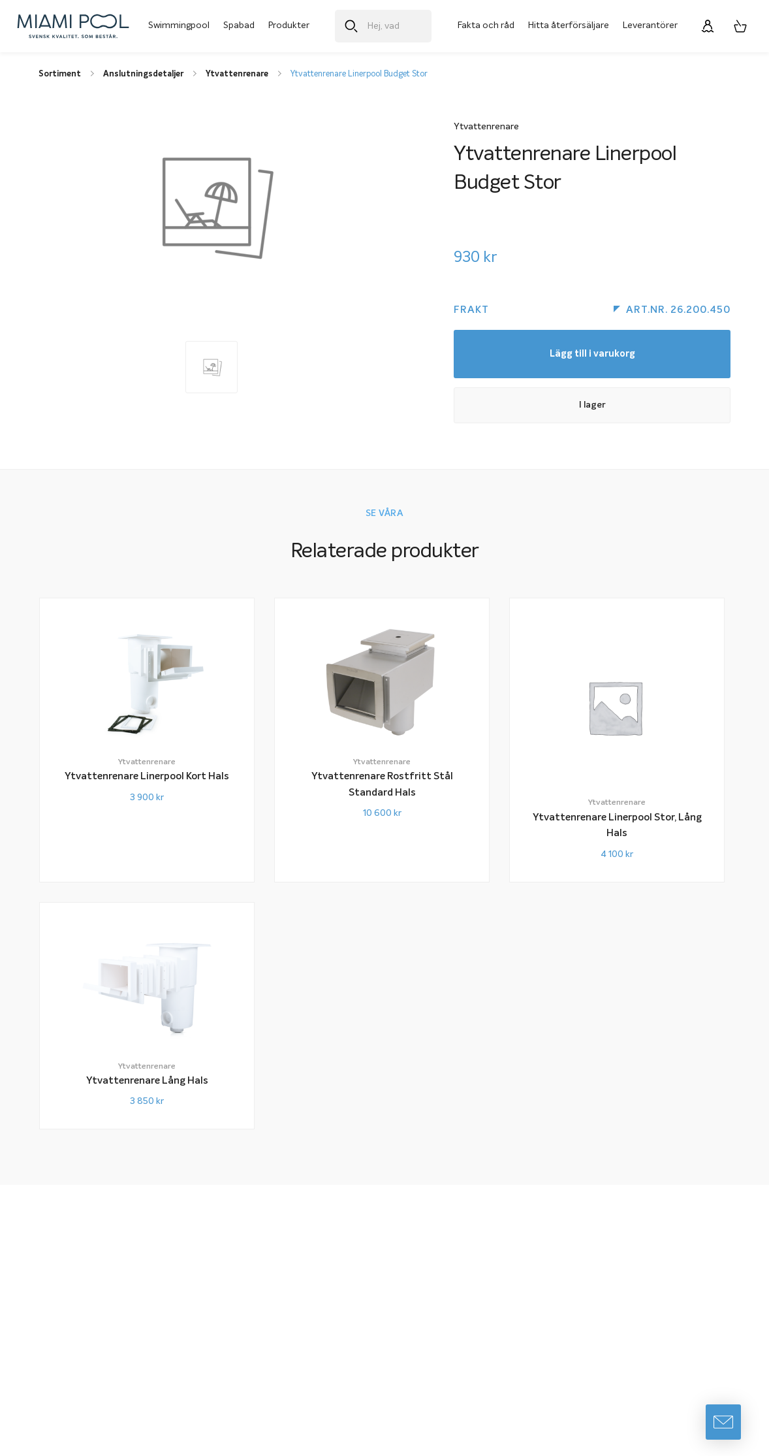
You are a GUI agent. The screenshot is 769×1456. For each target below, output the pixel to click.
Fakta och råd (486, 25)
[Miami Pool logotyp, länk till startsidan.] (73, 26)
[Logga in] (707, 26)
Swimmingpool (179, 25)
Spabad (239, 25)
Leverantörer (650, 25)
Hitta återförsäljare (568, 25)
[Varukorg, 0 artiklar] (740, 26)
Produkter (288, 25)
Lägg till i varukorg (592, 354)
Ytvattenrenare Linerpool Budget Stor (359, 74)
